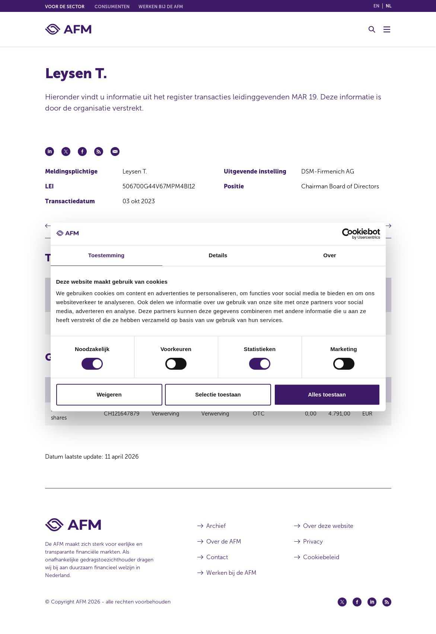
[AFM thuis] (68, 29)
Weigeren (108, 394)
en (376, 6)
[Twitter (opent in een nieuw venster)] (342, 605)
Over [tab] (329, 255)
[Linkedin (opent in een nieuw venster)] (371, 605)
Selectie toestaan (218, 394)
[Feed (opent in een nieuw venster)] (386, 605)
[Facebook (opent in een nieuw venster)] (357, 605)
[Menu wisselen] (386, 29)
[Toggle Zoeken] (371, 29)
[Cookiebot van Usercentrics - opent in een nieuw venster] (347, 233)
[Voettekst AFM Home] (110, 528)
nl (388, 6)
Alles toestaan (327, 394)
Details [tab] (218, 255)
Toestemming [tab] (106, 255)
